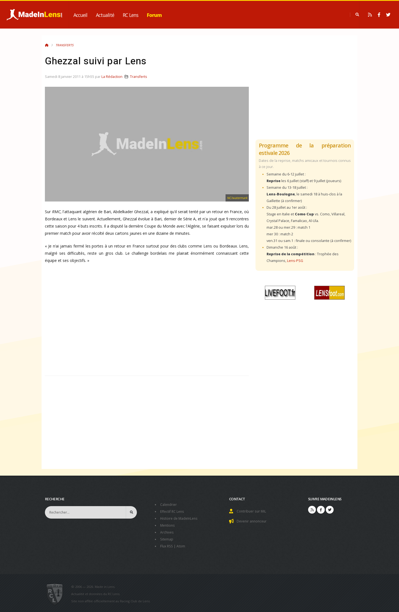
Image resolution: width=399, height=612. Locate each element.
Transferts (64, 45)
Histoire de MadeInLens (180, 517)
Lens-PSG (295, 260)
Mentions (168, 524)
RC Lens (130, 15)
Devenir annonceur (253, 520)
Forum (154, 15)
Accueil (80, 15)
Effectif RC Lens (172, 511)
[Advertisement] (147, 324)
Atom (182, 544)
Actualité (105, 15)
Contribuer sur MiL (252, 511)
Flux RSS (167, 544)
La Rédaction (111, 76)
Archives (167, 531)
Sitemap (167, 537)
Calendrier (169, 504)
